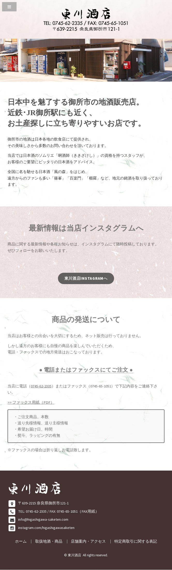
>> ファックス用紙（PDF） (31, 404)
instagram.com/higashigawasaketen (46, 527)
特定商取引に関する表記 (135, 541)
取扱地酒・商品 (48, 541)
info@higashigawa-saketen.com (43, 519)
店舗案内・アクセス (88, 541)
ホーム (21, 541)
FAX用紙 (88, 511)
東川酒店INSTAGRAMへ (86, 280)
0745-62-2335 (41, 387)
